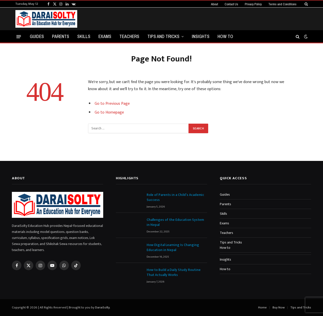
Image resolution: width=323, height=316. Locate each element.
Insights (200, 36)
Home (262, 307)
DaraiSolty (102, 307)
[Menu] (18, 36)
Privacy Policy (253, 4)
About (214, 4)
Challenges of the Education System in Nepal (175, 222)
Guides (37, 36)
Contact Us (231, 4)
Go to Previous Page (112, 103)
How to (225, 36)
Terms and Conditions (282, 4)
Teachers (129, 36)
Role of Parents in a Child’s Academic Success (175, 197)
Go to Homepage (109, 112)
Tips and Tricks (163, 36)
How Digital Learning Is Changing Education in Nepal (173, 247)
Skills (83, 36)
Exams (104, 36)
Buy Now (279, 307)
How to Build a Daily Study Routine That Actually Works (174, 272)
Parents (60, 36)
